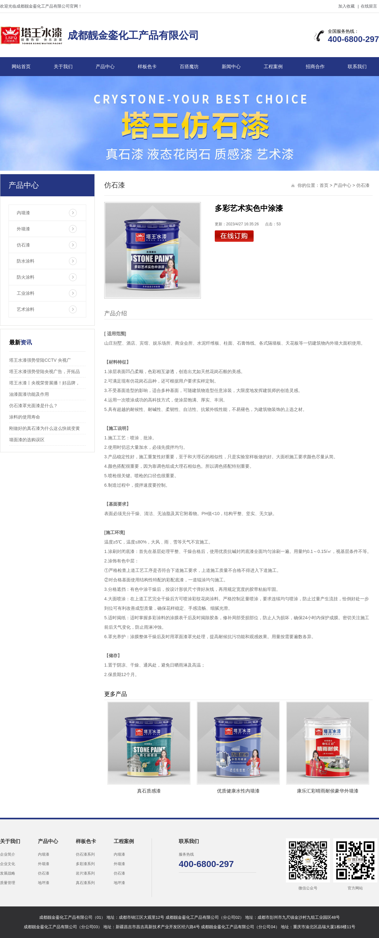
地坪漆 (43, 883)
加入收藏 (346, 6)
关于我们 (63, 66)
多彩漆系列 (85, 864)
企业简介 (7, 854)
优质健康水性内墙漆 (238, 790)
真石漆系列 (85, 883)
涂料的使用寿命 (24, 416)
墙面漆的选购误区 (27, 439)
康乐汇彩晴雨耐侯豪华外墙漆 (327, 790)
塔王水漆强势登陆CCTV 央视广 (40, 360)
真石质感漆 (149, 790)
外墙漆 (23, 228)
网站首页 (21, 66)
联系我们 (357, 66)
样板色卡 (147, 66)
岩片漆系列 (85, 873)
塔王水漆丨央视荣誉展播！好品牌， (44, 382)
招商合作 (315, 66)
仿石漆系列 (85, 854)
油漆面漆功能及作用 (29, 394)
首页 (324, 185)
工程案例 (273, 66)
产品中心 (105, 66)
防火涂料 (25, 277)
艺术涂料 (25, 309)
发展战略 (7, 873)
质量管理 (7, 883)
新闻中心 (231, 66)
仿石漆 (23, 244)
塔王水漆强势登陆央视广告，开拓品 (44, 371)
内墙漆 (23, 212)
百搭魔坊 (189, 66)
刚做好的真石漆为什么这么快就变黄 (44, 428)
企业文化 (7, 864)
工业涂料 (25, 293)
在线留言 (369, 6)
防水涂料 (25, 261)
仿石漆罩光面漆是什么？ (33, 405)
